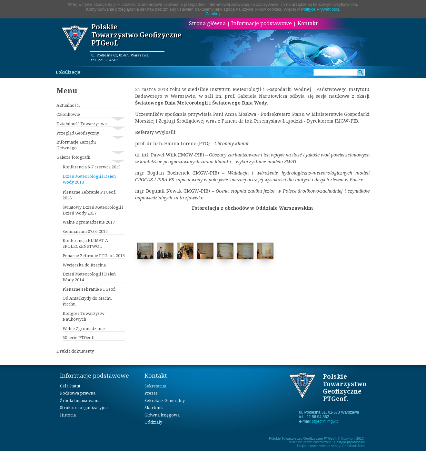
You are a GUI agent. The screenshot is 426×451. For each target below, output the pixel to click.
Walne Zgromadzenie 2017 (89, 222)
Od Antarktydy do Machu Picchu (87, 301)
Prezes (151, 393)
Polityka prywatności (349, 442)
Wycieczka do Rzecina (84, 265)
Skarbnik (153, 407)
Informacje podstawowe (261, 23)
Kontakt (308, 23)
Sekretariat (155, 386)
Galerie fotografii (73, 157)
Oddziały (153, 422)
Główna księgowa (162, 415)
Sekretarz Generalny (164, 400)
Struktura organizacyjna (84, 407)
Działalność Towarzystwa (81, 123)
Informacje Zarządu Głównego (76, 145)
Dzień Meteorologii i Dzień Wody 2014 (89, 277)
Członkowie (68, 114)
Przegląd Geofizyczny (77, 133)
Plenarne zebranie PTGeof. (89, 289)
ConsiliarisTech (353, 446)
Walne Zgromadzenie (84, 328)
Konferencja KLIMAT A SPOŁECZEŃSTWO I (85, 243)
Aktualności (68, 105)
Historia (68, 415)
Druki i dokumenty (75, 351)
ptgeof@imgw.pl (326, 421)
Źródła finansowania (80, 400)
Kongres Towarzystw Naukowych (83, 316)
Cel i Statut (70, 386)
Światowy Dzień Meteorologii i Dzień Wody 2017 (93, 210)
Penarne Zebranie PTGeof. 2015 (94, 255)
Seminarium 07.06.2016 (85, 231)
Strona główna (207, 23)
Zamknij (213, 13)
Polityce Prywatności (320, 9)
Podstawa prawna (77, 393)
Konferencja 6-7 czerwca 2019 (92, 167)
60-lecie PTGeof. (78, 337)
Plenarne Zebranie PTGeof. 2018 (89, 195)
